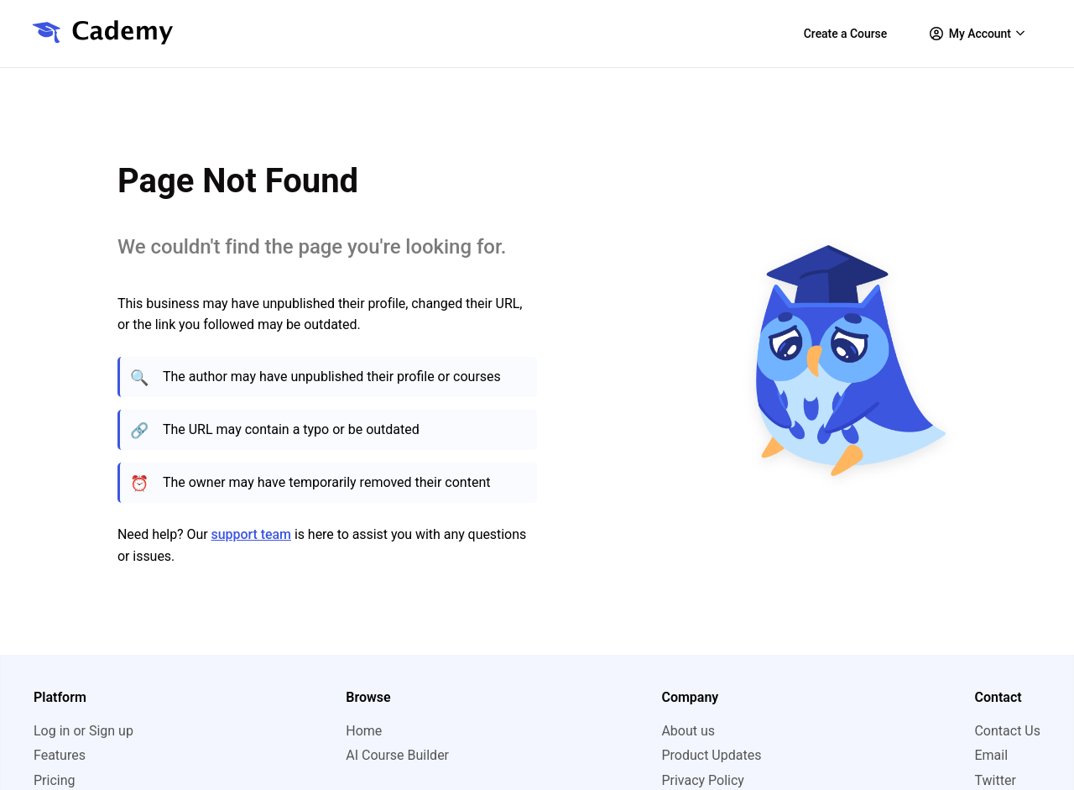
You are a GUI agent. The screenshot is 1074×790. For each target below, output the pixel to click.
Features (60, 755)
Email (991, 755)
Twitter (994, 780)
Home (364, 731)
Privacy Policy (702, 780)
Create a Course (845, 33)
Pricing (55, 780)
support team (251, 534)
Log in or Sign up (83, 731)
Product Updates (711, 755)
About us (688, 731)
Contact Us (1007, 731)
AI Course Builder (397, 755)
